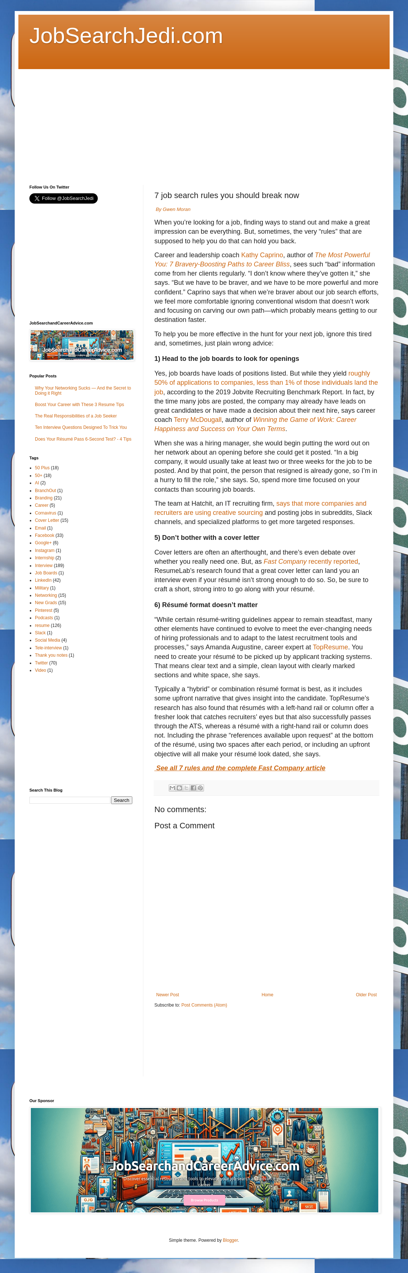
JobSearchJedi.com (126, 35)
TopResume (330, 647)
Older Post (366, 994)
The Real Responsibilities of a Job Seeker (76, 416)
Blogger (230, 1240)
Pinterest (43, 610)
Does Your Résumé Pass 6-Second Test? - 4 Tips (83, 439)
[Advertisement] (126, 120)
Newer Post (167, 994)
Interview (44, 565)
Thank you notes (51, 655)
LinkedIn (43, 580)
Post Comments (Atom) (204, 1005)
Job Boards (46, 572)
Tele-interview (48, 647)
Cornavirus (45, 513)
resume (42, 625)
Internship (44, 557)
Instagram (44, 550)
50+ (38, 475)
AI (37, 482)
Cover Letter (47, 520)
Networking (46, 595)
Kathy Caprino (262, 255)
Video (40, 670)
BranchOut (45, 490)
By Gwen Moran (173, 209)
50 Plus (42, 467)
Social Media (47, 640)
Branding (44, 498)
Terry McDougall (198, 419)
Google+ (43, 542)
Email (40, 528)
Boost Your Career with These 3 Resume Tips (79, 404)
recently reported (311, 561)
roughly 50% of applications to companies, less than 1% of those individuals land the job (266, 382)
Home (267, 994)
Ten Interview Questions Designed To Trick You (81, 427)
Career (42, 505)
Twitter (41, 663)
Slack (40, 632)
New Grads (46, 602)
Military (42, 588)
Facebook (44, 535)
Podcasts (44, 617)
